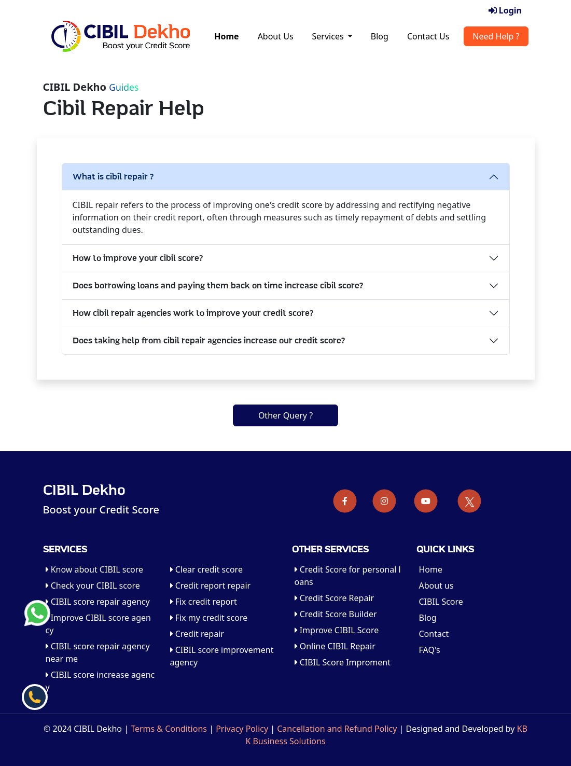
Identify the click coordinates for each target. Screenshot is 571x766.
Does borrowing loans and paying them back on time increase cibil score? (218, 286)
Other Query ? (285, 415)
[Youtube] (425, 501)
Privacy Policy (242, 728)
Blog (379, 36)
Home (226, 36)
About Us (276, 36)
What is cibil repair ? (113, 177)
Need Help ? (495, 36)
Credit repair (197, 633)
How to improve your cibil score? (138, 258)
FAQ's (429, 650)
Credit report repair (210, 585)
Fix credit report (203, 601)
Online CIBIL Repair (335, 646)
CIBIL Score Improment (343, 662)
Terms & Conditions (169, 728)
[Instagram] (384, 501)
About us (436, 585)
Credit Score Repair (334, 598)
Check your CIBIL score (93, 585)
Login (505, 10)
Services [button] (329, 36)
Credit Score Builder (336, 614)
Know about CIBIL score (95, 569)
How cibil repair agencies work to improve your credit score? (193, 313)
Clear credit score (206, 569)
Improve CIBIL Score (337, 630)
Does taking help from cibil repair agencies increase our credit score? (209, 341)
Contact (434, 633)
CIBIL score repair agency (98, 601)
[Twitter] (470, 501)
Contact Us (428, 36)
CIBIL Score (441, 601)
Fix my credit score (209, 617)
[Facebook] (344, 501)
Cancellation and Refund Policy (337, 728)
